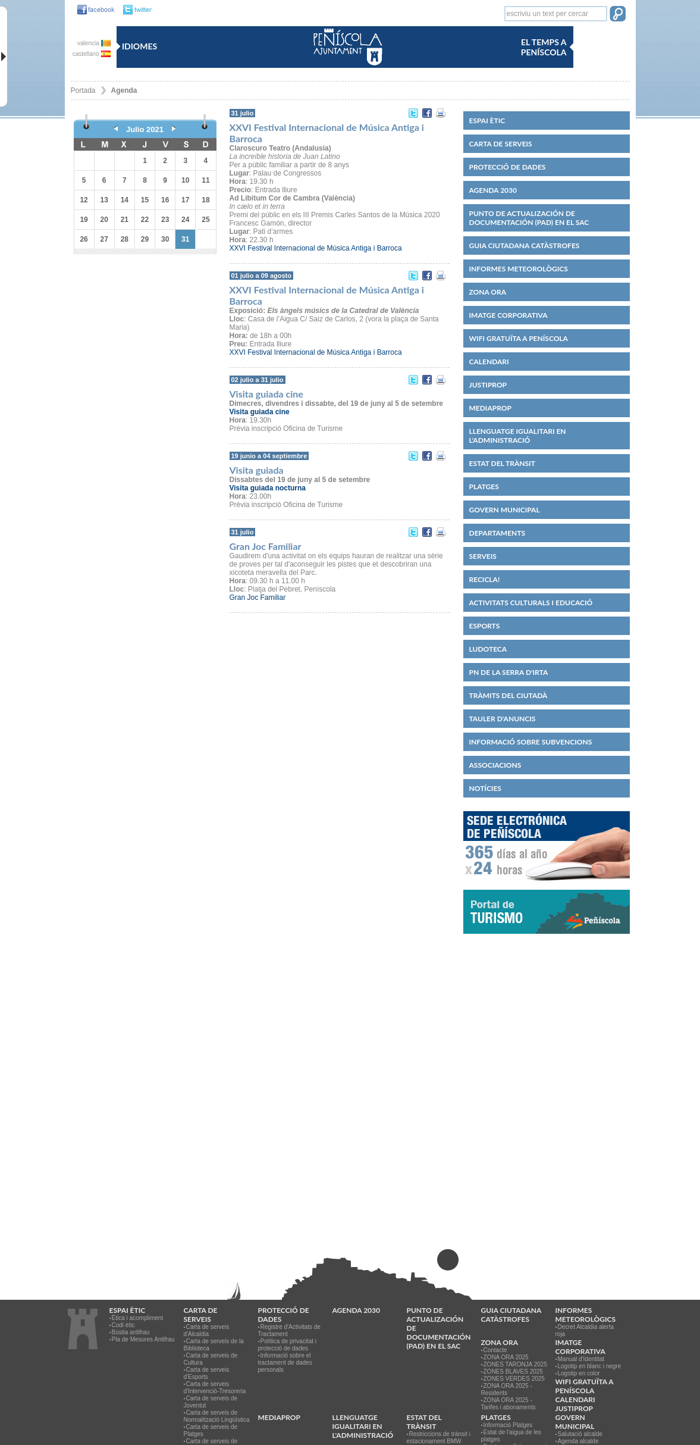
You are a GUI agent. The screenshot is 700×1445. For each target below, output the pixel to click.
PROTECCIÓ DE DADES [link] (507, 166)
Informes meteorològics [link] (518, 268)
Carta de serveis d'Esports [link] (207, 1373)
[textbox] (555, 13)
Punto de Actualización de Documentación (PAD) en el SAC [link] (529, 218)
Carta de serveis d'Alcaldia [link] (207, 1330)
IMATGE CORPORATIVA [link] (508, 315)
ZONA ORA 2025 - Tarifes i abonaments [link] (508, 1403)
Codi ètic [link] (123, 1325)
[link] (93, 10)
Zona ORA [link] (488, 291)
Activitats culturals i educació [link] (531, 602)
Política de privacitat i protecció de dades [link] (287, 1345)
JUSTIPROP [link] (488, 384)
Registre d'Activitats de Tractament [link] (289, 1330)
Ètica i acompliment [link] (138, 1318)
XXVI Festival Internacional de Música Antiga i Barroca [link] (316, 248)
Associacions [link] (495, 765)
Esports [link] (484, 625)
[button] (618, 15)
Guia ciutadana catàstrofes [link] (524, 245)
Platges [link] (484, 486)
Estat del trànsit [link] (502, 463)
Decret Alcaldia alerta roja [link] (584, 1330)
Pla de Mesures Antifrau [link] (143, 1339)
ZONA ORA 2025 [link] (506, 1357)
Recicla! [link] (484, 579)
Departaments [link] (497, 532)
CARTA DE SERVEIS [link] (500, 143)
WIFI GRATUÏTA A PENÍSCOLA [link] (518, 338)
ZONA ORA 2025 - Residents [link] (506, 1389)
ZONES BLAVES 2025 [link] (513, 1371)
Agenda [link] (124, 90)
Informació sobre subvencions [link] (530, 741)
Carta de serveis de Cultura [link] (211, 1359)
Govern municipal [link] (504, 509)
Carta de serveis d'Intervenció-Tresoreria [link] (215, 1387)
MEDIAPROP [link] (490, 408)
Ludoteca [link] (488, 649)
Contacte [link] (495, 1350)
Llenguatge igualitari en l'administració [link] (517, 436)
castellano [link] (92, 54)
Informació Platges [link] (508, 1425)
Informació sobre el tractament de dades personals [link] (285, 1362)
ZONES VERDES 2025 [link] (514, 1378)
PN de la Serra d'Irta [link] (508, 672)
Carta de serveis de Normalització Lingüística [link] (217, 1416)
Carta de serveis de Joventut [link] (211, 1402)
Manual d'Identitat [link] (581, 1359)
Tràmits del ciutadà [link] (508, 695)
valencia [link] (93, 43)
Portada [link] (83, 90)
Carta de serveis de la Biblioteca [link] (214, 1345)
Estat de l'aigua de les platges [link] (511, 1436)
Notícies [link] (485, 788)
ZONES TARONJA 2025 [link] (515, 1364)
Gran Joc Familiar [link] (258, 597)
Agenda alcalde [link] (578, 1441)
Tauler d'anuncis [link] (502, 718)
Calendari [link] (489, 361)
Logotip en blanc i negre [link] (589, 1366)
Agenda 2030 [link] (493, 190)
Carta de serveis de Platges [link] (211, 1430)
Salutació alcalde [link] (580, 1434)
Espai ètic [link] (487, 120)
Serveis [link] (483, 556)
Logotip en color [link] (579, 1373)
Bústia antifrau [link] (131, 1332)
